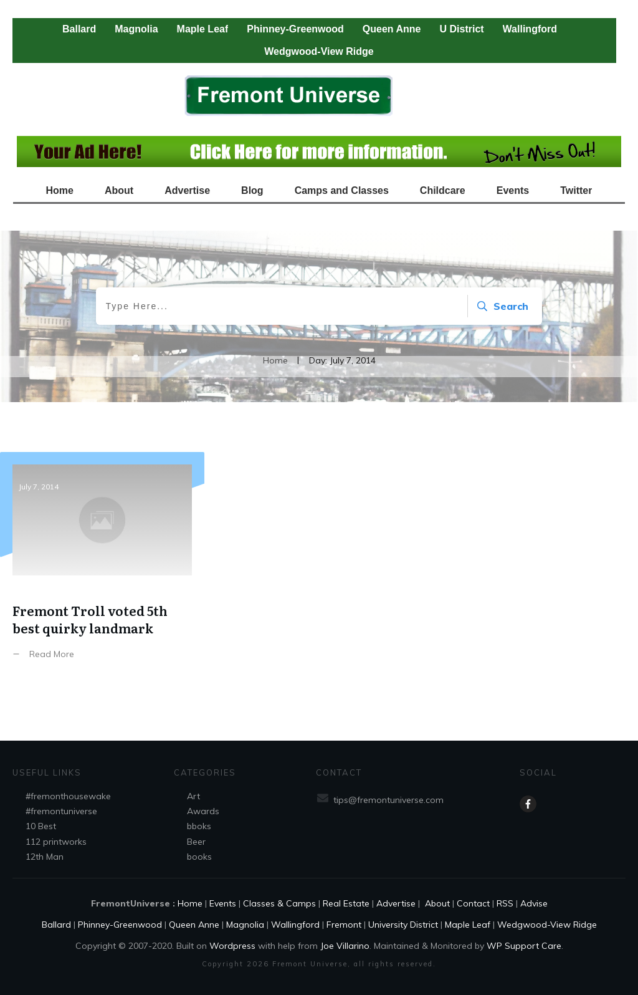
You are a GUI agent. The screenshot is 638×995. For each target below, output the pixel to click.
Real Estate (346, 903)
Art (193, 796)
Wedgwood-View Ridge (547, 924)
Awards (203, 811)
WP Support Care (524, 945)
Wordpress (232, 945)
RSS (505, 903)
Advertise (396, 903)
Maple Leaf (467, 924)
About (436, 903)
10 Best (41, 826)
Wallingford (295, 924)
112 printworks (56, 841)
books (199, 856)
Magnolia (245, 924)
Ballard (56, 924)
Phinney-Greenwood (120, 924)
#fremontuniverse (61, 811)
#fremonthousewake (68, 796)
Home (190, 903)
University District (403, 924)
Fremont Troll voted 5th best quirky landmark (102, 571)
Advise (534, 903)
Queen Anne (194, 924)
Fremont (343, 924)
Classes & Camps (279, 903)
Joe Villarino (344, 945)
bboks (199, 826)
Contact (473, 903)
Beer (196, 841)
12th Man (45, 856)
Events (222, 903)
